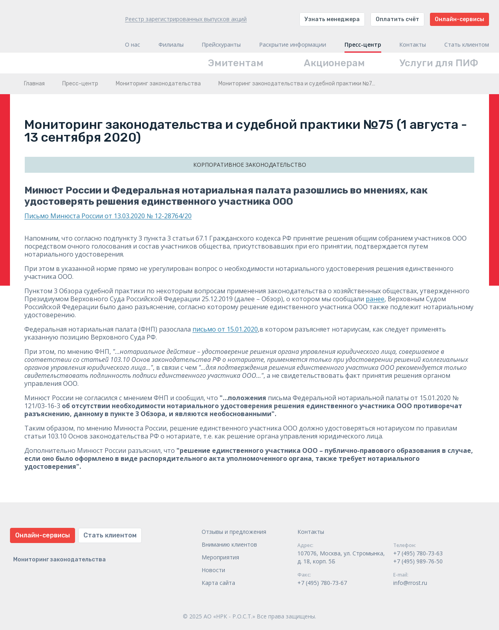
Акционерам (334, 63)
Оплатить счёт (397, 19)
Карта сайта (218, 583)
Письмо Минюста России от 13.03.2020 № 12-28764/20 (108, 215)
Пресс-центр (363, 44)
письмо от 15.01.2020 (225, 329)
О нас (132, 44)
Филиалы (171, 44)
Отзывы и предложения (234, 531)
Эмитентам (235, 63)
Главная (34, 83)
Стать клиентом (466, 44)
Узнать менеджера (332, 19)
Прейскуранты (221, 44)
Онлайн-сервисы (459, 19)
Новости (213, 570)
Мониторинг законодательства (158, 83)
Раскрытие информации (292, 44)
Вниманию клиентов (229, 544)
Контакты (412, 44)
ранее (375, 298)
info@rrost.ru (410, 583)
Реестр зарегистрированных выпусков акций (186, 19)
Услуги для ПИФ (439, 63)
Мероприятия (220, 557)
